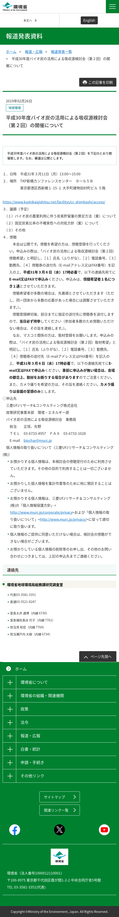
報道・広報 (33, 51)
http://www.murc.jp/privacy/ (63, 519)
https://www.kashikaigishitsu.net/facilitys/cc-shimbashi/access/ (54, 201)
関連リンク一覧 (56, 810)
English (89, 20)
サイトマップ (54, 797)
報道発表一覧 (61, 51)
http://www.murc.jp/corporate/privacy (41, 512)
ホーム (11, 51)
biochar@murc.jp (38, 440)
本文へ (27, 20)
